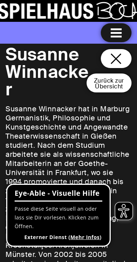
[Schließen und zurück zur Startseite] (116, 58)
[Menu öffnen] (116, 32)
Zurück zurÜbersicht (109, 83)
